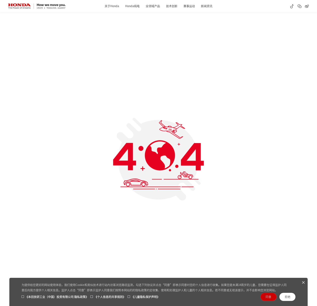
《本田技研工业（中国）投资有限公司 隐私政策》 (56, 296)
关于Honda (112, 6)
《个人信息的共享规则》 (110, 296)
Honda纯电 (132, 6)
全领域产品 (153, 6)
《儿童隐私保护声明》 (145, 296)
